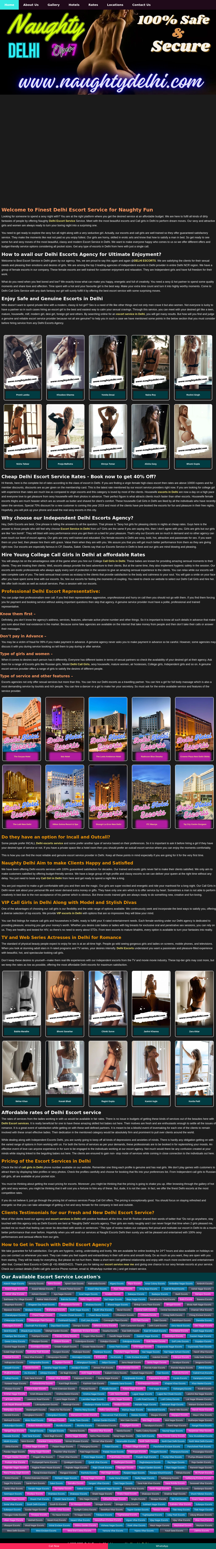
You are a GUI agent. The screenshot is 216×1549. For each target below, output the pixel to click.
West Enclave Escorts (46, 1530)
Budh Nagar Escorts (79, 1310)
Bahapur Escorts (203, 1294)
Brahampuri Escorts (55, 1310)
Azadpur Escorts (113, 1294)
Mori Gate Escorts (129, 1420)
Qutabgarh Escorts (73, 1462)
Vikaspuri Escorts (12, 1525)
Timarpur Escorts (39, 1515)
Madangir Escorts (71, 1404)
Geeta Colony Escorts (15, 1341)
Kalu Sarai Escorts (33, 1378)
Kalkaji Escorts (11, 1378)
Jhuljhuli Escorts (11, 1373)
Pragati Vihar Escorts (43, 1457)
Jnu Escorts (29, 1373)
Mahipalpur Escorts (13, 1410)
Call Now (54, 1546)
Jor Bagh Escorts (68, 1373)
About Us (31, 5)
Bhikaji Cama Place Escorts (147, 1304)
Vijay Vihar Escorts (181, 1520)
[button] (22, 756)
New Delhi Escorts (145, 1436)
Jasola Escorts (31, 1368)
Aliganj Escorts (117, 1283)
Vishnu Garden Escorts (85, 1525)
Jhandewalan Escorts (128, 1368)
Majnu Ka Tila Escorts (60, 1410)
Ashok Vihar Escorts (14, 1294)
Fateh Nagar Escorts (202, 1331)
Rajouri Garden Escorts (150, 1467)
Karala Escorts (180, 1378)
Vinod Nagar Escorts (34, 1525)
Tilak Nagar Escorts (203, 1509)
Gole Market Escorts (155, 1341)
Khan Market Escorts (201, 1383)
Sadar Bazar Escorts (118, 1478)
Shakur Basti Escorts (127, 1494)
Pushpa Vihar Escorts (15, 1462)
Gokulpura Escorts (131, 1341)
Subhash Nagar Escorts (154, 1504)
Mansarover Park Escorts (114, 1415)
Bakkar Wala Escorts (46, 1299)
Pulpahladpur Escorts (119, 1457)
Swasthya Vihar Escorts (112, 1509)
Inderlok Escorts (160, 1357)
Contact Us (141, 5)
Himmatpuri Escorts (81, 1357)
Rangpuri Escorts (68, 1473)
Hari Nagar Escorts (151, 1352)
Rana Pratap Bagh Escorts (16, 1473)
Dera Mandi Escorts (180, 1325)
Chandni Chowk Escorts (70, 1315)
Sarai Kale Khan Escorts (149, 1483)
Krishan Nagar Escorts (14, 1394)
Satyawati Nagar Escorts (108, 1488)
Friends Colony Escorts (66, 1336)
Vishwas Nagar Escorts (112, 1525)
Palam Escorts (111, 1446)
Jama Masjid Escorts (131, 1362)
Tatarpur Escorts (160, 1509)
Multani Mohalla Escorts (39, 1425)
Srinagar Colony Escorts (127, 1504)
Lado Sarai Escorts (118, 1394)
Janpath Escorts (11, 1368)
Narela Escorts (123, 1431)
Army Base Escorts (148, 1289)
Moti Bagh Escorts (151, 1420)
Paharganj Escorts (89, 1446)
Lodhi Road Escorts (145, 1399)
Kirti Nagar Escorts (158, 1389)
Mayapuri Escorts (179, 1415)
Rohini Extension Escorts (36, 1478)
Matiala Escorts (138, 1415)
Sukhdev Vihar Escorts (180, 1504)
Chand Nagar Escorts (42, 1315)
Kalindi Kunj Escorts (202, 1373)
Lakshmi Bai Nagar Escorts (199, 1394)
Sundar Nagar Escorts (35, 1509)
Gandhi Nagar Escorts (119, 1336)
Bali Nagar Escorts (113, 1299)
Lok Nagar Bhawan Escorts (198, 1399)
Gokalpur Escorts (108, 1341)
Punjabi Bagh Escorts (146, 1457)
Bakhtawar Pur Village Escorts (18, 1299)
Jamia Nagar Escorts (156, 1362)
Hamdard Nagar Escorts (126, 1352)
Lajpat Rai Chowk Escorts (169, 1394)
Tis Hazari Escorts (60, 1515)
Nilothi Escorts (10, 1441)
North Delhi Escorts (148, 1441)
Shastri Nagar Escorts (14, 1499)
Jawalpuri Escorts (79, 1368)
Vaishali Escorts (35, 1520)
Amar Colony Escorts (155, 1283)
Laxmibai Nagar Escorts (92, 1399)
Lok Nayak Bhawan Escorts (17, 1404)
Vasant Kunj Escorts (56, 1520)
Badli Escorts (182, 1294)
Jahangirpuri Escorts (86, 1362)
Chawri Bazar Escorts (98, 1315)
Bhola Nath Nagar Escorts (199, 1304)
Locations (115, 5)
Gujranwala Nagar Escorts (170, 1347)
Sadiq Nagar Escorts (144, 1478)
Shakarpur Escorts (78, 1494)
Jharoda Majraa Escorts (182, 1368)
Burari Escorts (123, 1310)
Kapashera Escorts (158, 1378)
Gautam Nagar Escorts (200, 1336)
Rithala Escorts (183, 1473)
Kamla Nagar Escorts (108, 1378)
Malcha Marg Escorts (85, 1410)
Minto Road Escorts (34, 1420)
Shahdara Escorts (56, 1494)
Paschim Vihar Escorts (64, 1452)
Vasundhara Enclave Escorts (107, 1520)
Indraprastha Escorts (39, 1362)
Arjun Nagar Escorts (123, 1289)
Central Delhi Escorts (146, 1310)
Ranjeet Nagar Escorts (134, 1473)
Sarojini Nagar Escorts (38, 1488)
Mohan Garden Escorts (104, 1420)
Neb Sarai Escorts (31, 1436)
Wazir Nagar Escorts (159, 1525)
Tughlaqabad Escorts (152, 1515)
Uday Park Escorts (176, 1515)
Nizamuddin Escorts (125, 1441)
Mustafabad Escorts (107, 1425)
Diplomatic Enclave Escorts (85, 1331)
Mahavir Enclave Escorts (200, 1404)
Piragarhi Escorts (159, 1452)
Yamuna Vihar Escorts (112, 1530)
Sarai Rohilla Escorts (175, 1483)
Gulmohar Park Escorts (38, 1352)
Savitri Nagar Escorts (159, 1488)
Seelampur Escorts (203, 1488)
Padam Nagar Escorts (62, 1446)
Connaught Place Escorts (115, 1320)
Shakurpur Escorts (150, 1494)
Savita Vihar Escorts (134, 1488)
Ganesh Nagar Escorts (147, 1336)
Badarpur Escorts (160, 1294)
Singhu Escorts (138, 1499)
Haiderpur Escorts (102, 1352)
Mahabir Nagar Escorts (145, 1404)
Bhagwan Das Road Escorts (41, 1304)
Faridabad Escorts (179, 1331)
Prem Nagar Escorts (93, 1457)
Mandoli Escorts (11, 1415)
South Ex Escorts (58, 1504)
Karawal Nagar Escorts (15, 1383)
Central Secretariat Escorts (173, 1310)
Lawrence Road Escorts (38, 1399)
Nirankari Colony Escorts (49, 1441)
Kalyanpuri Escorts (83, 1378)
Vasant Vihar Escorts (80, 1520)
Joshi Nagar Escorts (90, 1373)
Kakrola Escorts (181, 1373)
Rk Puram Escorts (203, 1473)
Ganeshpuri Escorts (174, 1336)
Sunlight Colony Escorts (85, 1509)
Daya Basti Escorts (60, 1325)
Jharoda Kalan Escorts (154, 1368)
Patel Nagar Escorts (89, 1452)
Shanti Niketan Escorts (201, 1494)
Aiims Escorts (54, 1283)
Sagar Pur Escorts (12, 1483)
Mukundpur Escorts (13, 1425)
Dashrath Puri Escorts (36, 1325)
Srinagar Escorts (103, 1504)
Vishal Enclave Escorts (59, 1525)
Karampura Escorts (202, 1378)
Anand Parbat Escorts (70, 1289)
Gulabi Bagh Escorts (13, 1352)
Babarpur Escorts (136, 1294)
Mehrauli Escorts (12, 1420)
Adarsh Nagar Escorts (14, 1283)
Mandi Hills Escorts (179, 1410)
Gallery (54, 5)
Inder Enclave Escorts (137, 1357)
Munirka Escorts (84, 1425)
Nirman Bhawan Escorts (77, 1441)
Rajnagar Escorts (125, 1467)
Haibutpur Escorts (81, 1352)
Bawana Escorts (204, 1299)
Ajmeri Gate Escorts (74, 1283)
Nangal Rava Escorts (202, 1425)
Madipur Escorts (121, 1404)
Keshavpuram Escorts (148, 1383)
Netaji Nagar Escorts (123, 1436)
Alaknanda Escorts (96, 1283)
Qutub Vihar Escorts (97, 1462)
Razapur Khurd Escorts (160, 1473)
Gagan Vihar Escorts (93, 1336)
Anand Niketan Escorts (42, 1289)
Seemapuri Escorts (13, 1494)
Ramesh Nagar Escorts (201, 1467)
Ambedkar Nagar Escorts (181, 1283)
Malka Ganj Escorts (108, 1410)
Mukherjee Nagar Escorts (200, 1420)
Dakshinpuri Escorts (181, 1320)
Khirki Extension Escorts (63, 1389)
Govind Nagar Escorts (14, 1347)
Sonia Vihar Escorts (13, 1504)
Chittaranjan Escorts (13, 1320)
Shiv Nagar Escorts (89, 1499)
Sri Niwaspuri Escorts (81, 1504)
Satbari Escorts (84, 1488)
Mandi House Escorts (202, 1410)
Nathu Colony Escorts (146, 1431)
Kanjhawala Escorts (133, 1378)
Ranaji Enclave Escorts (44, 1473)
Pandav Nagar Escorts (14, 1452)
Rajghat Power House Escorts (46, 1467)
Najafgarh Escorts (130, 1425)
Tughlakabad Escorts (127, 1515)
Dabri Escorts (160, 1320)
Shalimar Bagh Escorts (175, 1494)
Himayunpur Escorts (57, 1357)
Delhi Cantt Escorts (158, 1325)
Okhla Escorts (11, 1446)
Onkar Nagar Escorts (35, 1446)
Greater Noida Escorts (92, 1347)
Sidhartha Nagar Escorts (114, 1499)
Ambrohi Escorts (204, 1283)
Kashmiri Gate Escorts (93, 1383)
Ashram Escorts (39, 1294)
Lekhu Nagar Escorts (120, 1399)
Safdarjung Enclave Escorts (198, 1478)
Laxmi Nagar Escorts (65, 1399)
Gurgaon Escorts (61, 1352)
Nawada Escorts (11, 1436)
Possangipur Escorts (202, 1452)
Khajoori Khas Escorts (175, 1383)
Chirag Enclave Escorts (200, 1315)
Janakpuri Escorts (180, 1362)
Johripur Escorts (47, 1373)
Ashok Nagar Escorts (201, 1289)
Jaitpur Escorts (109, 1362)
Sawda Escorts (182, 1488)
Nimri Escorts (27, 1441)
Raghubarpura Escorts (150, 1462)
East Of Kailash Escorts (155, 1331)
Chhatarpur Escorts (125, 1315)
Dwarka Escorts (110, 1331)
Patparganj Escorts (137, 1452)
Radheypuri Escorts (123, 1462)
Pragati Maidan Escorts (16, 1457)
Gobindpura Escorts (84, 1341)
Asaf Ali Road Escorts (174, 1289)
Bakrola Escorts (68, 1299)
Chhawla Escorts (148, 1315)
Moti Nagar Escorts (174, 1420)
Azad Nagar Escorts (88, 1294)
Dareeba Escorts (204, 1320)
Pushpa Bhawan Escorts (199, 1457)
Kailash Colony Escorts (116, 1373)
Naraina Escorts (77, 1431)
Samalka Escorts (76, 1483)
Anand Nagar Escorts (15, 1289)
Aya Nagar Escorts (62, 1294)
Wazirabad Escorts (183, 1525)
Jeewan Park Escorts (103, 1368)
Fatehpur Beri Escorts (15, 1336)
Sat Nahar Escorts (63, 1488)
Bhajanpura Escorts (70, 1304)
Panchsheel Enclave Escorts (166, 1446)
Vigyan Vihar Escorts (135, 1520)
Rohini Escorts (11, 1478)
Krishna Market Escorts (67, 1394)
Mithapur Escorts (56, 1420)
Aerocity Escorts (36, 1283)
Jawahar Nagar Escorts (55, 1368)
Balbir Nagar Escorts (90, 1299)
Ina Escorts (116, 1357)
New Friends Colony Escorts (171, 1436)
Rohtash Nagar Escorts (66, 1478)
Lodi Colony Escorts (170, 1399)
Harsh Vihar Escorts (203, 1352)
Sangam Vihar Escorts (98, 1483)
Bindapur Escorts (33, 1310)
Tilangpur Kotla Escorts (15, 1515)
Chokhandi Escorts (67, 1320)
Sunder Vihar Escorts (60, 1509)
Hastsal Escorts (11, 1357)
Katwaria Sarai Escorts (121, 1383)
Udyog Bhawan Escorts (201, 1515)
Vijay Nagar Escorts (159, 1520)
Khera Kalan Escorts (36, 1389)
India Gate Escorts (203, 1357)
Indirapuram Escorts (13, 1362)
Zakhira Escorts (201, 1530)
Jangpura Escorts (203, 1362)
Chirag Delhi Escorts (172, 1315)
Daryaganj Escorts (12, 1325)
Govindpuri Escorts (40, 1347)
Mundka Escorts (63, 1425)
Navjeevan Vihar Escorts (200, 1431)
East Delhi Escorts (130, 1331)
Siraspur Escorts (158, 1499)
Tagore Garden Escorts (138, 1509)
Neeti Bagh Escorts (53, 1436)
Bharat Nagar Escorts (118, 1304)
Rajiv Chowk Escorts (102, 1467)
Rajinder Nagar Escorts (76, 1467)
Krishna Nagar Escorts (93, 1394)
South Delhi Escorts (36, 1504)
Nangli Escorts (36, 1431)
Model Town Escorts (79, 1420)
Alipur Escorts (134, 1283)
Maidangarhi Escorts (36, 1410)
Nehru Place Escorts (99, 1436)
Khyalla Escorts (109, 1389)
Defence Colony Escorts (105, 1325)
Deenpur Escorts (81, 1325)
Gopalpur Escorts (203, 1341)
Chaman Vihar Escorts (201, 1310)
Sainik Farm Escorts (35, 1483)
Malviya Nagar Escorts (132, 1410)
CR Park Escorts (140, 1320)
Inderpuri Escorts (181, 1357)
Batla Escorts (186, 1299)
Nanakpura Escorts (153, 1425)
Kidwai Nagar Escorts (133, 1389)
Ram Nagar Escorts (175, 1467)
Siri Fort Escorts (179, 1499)
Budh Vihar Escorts (103, 1310)
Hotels (74, 5)
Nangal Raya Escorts (14, 1431)
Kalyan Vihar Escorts (58, 1378)
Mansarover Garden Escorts (84, 1415)
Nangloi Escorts (56, 1431)
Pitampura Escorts (179, 1452)
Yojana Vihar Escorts (144, 1530)
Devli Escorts (10, 1331)
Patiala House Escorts (113, 1452)
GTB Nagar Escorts (142, 1347)
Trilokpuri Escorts (104, 1515)
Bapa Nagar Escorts (135, 1299)
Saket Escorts (56, 1483)
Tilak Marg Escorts (181, 1509)
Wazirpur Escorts (204, 1525)
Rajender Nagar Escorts (15, 1467)
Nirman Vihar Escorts (102, 1441)
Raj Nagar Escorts (176, 1462)
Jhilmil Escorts (205, 1368)
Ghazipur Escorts (40, 1341)
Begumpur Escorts (13, 1304)
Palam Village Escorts (136, 1446)
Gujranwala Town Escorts (200, 1347)
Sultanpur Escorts (204, 1504)
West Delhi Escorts (16, 1530)
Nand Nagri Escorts (177, 1425)
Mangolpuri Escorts (57, 1415)
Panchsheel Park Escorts (199, 1446)
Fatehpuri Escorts (40, 1336)
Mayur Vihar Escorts (202, 1415)
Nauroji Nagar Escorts (172, 1431)
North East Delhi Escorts (173, 1441)
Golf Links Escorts (180, 1341)
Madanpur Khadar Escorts (97, 1404)
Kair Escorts (163, 1373)
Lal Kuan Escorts (13, 1399)
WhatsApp (162, 1546)
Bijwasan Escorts (12, 1310)
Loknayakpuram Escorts (46, 1404)
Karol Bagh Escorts (68, 1383)
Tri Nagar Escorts (82, 1515)
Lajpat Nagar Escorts (142, 1394)
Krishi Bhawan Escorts (40, 1394)
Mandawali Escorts (156, 1410)
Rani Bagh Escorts (110, 1473)
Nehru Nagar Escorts (76, 1436)
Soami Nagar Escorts (202, 1499)
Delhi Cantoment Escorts (132, 1325)
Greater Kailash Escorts (65, 1347)
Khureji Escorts (88, 1389)
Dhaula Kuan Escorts (31, 1331)
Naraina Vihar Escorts (100, 1431)
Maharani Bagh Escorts (172, 1404)
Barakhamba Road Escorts (162, 1299)
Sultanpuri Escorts (12, 1509)
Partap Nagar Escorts (39, 1452)
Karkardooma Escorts (42, 1383)
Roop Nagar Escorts (93, 1478)
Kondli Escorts (204, 1389)
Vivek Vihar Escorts (136, 1525)
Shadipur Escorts (35, 1494)
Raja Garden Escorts (201, 1462)
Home (9, 5)
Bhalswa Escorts (93, 1304)
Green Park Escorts (118, 1347)
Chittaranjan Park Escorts (40, 1320)
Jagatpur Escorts (62, 1362)
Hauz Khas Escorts (33, 1357)
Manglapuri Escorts (33, 1415)
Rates (93, 5)
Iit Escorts (100, 1357)
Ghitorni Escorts (61, 1341)
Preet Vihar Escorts (68, 1457)
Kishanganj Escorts (182, 1389)
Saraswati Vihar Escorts (201, 1483)
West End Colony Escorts (79, 1530)
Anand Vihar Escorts (97, 1289)
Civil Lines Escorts (89, 1320)
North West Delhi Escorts (200, 1441)
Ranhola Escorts (89, 1473)
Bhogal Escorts (173, 1304)
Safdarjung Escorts (170, 1478)
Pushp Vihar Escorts (172, 1457)
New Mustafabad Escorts (200, 1436)
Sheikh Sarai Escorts (64, 1499)
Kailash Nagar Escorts (142, 1373)
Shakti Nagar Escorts (102, 1494)
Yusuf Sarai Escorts (174, 1530)
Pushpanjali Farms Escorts (44, 1462)
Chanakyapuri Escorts (15, 1315)
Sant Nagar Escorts (123, 1483)
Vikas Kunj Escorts (203, 1520)
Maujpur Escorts (158, 1415)
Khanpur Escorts (12, 1389)
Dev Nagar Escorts (203, 1325)
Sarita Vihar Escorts (13, 1488)
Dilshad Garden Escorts (56, 1331)
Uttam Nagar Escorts (13, 1520)
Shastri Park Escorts (39, 1499)
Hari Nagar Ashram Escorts (176, 1352)
